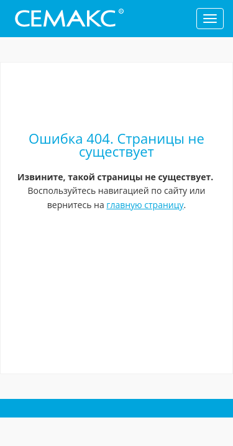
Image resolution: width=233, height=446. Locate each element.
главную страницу (144, 205)
